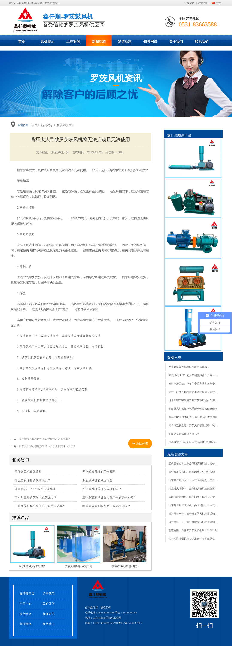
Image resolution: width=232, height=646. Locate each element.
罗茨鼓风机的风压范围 (97, 480)
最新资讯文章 (177, 454)
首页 (21, 41)
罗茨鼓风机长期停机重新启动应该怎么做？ (193, 408)
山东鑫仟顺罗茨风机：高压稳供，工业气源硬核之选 (194, 505)
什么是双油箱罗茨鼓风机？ (33, 480)
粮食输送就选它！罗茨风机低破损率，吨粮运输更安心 (194, 425)
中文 (218, 2)
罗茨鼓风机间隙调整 (28, 471)
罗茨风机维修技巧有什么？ (184, 433)
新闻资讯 (49, 614)
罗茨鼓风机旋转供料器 (125, 566)
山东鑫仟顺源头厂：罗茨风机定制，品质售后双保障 (194, 480)
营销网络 (26, 624)
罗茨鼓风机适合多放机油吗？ (101, 489)
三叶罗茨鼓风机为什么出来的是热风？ (40, 506)
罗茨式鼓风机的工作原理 (98, 471)
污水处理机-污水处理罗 (32, 566)
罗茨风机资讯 (65, 125)
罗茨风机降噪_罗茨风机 (78, 566)
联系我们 (203, 2)
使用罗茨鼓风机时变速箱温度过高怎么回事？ (45, 438)
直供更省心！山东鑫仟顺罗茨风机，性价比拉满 (194, 463)
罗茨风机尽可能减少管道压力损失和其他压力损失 (47, 446)
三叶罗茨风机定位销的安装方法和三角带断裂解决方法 (194, 383)
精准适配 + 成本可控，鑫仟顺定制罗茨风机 (193, 417)
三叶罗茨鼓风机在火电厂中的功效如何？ (109, 497)
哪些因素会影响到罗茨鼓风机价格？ (106, 506)
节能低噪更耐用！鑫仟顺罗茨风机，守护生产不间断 (194, 496)
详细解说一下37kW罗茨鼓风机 (35, 489)
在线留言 (189, 2)
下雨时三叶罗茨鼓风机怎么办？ (36, 497)
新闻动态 (99, 41)
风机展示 (47, 41)
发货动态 (124, 41)
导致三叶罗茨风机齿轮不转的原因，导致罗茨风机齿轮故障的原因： (194, 392)
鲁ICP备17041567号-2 (130, 622)
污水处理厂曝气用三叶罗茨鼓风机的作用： (193, 400)
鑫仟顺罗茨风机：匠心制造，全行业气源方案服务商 (194, 471)
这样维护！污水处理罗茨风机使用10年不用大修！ (194, 442)
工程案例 (73, 41)
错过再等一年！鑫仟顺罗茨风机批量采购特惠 (194, 513)
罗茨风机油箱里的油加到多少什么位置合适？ (194, 375)
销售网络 (150, 41)
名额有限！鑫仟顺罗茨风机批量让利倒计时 (193, 530)
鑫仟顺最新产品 (179, 135)
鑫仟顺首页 (27, 593)
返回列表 (140, 443)
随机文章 (174, 358)
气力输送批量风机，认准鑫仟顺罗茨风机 (192, 538)
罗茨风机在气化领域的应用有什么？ (189, 367)
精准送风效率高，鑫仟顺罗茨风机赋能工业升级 (194, 488)
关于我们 (176, 41)
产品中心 (26, 603)
